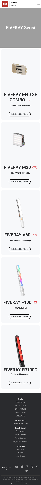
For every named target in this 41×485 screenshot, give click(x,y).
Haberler (20, 453)
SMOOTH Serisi (20, 409)
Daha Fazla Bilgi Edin (19, 114)
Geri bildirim (20, 456)
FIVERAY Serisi (21, 412)
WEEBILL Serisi (20, 406)
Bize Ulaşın (20, 449)
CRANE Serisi (20, 402)
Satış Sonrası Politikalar (20, 441)
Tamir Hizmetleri (20, 438)
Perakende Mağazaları (20, 424)
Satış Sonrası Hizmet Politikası (20, 484)
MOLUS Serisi (20, 416)
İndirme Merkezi (20, 435)
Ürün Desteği (20, 431)
